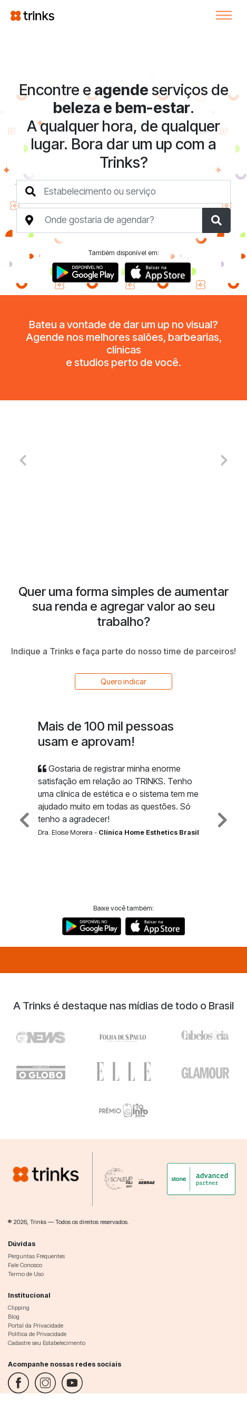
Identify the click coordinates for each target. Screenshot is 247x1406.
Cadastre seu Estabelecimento (46, 1343)
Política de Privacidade (37, 1334)
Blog (13, 1316)
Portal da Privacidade (35, 1325)
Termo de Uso (26, 1274)
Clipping (18, 1307)
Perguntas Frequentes (36, 1256)
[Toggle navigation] (224, 15)
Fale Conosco (25, 1265)
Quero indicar (123, 681)
